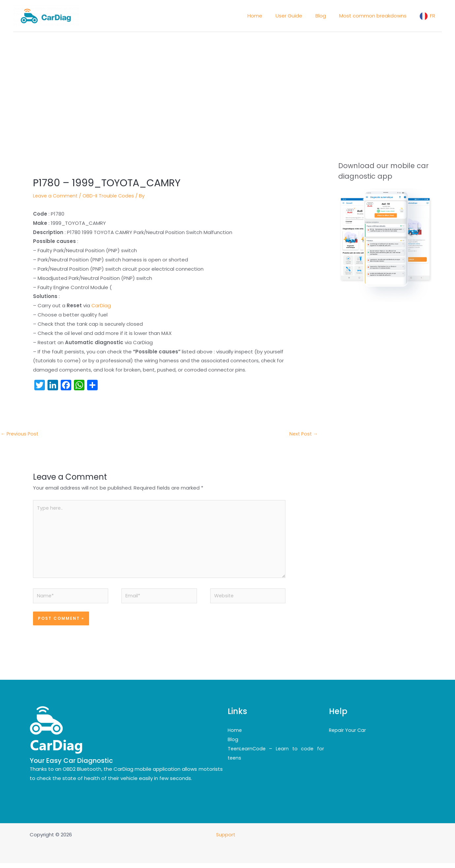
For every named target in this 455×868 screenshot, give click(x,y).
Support (226, 839)
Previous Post (20, 434)
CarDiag (101, 305)
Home (235, 735)
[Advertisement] (228, 81)
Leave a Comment (56, 195)
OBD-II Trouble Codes (110, 195)
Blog (233, 744)
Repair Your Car (348, 735)
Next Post (303, 434)
